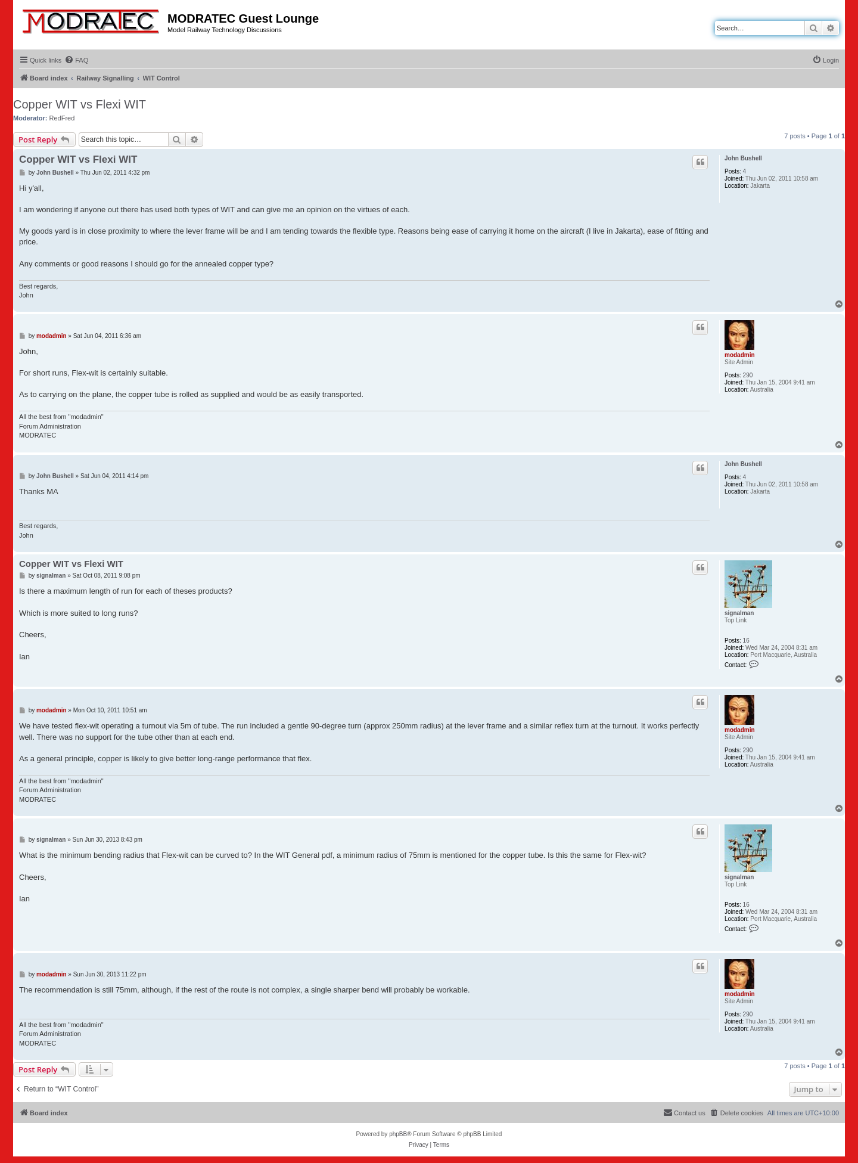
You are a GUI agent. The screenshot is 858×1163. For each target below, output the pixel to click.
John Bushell (743, 158)
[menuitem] (76, 60)
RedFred (62, 118)
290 (748, 375)
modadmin (740, 355)
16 (746, 640)
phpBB (398, 1134)
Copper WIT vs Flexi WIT (79, 104)
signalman (739, 613)
